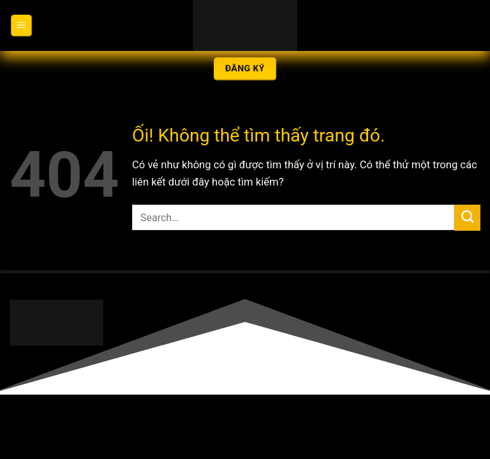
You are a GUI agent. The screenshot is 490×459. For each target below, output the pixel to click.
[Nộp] (467, 218)
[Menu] (21, 25)
